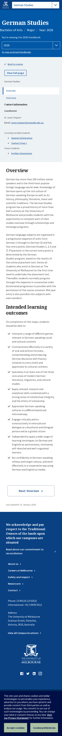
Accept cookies (15, 727)
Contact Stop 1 (19, 143)
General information (21, 138)
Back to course (15, 64)
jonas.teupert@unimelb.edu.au (27, 123)
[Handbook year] (31, 45)
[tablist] (35, 5)
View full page (15, 73)
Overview (11, 90)
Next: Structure (29, 491)
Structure (11, 97)
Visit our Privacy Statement (28, 716)
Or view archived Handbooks (16, 52)
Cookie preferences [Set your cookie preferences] (44, 727)
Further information (21, 153)
